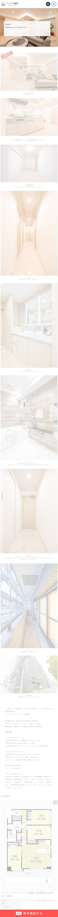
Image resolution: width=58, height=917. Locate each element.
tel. (48, 4)
